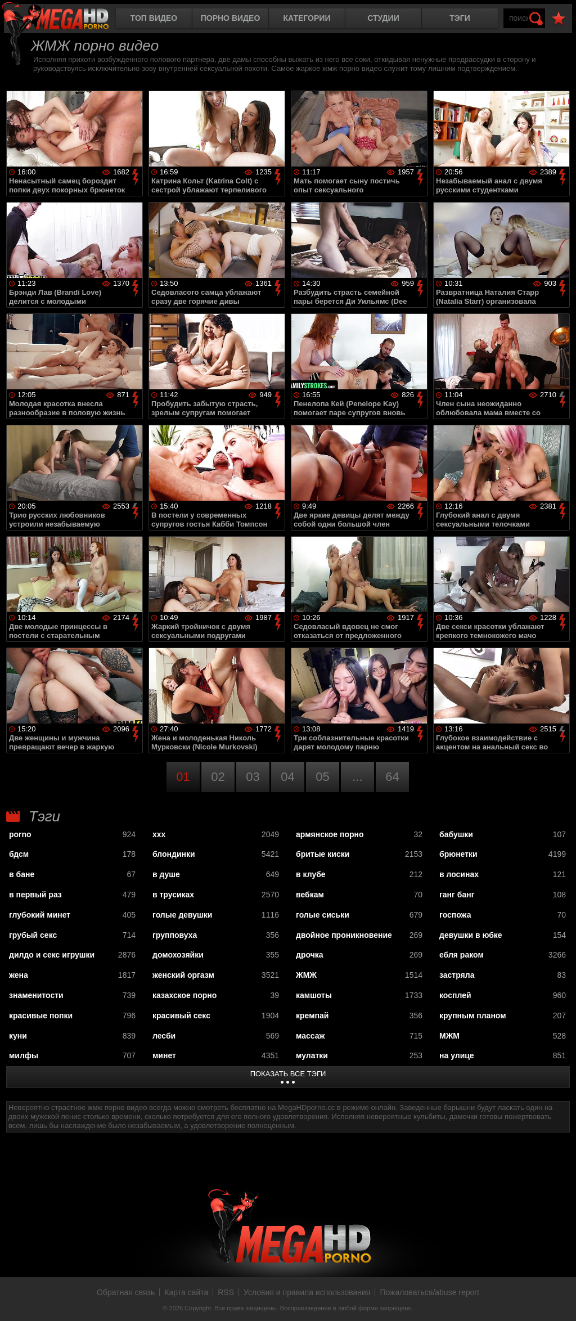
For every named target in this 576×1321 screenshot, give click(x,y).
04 (287, 777)
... (357, 777)
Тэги (459, 18)
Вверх (559, 1300)
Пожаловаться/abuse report (429, 1292)
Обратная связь (126, 1292)
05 (322, 777)
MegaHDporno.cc (65, 19)
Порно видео (230, 18)
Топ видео (153, 18)
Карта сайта (186, 1292)
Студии (383, 18)
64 (392, 777)
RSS (226, 1292)
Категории (307, 18)
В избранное (558, 18)
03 (252, 777)
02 (217, 777)
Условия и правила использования (307, 1292)
